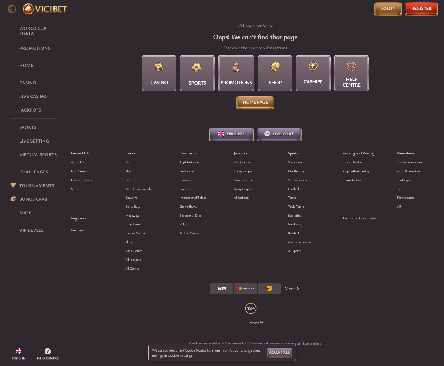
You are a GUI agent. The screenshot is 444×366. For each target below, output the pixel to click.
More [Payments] (292, 288)
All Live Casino (189, 233)
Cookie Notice (351, 179)
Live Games (133, 224)
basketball (295, 215)
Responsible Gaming (355, 171)
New (128, 171)
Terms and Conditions (359, 218)
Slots (128, 241)
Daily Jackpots (243, 188)
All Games (132, 268)
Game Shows (188, 206)
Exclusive (131, 197)
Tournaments (405, 197)
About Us (77, 162)
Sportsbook (295, 162)
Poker (183, 224)
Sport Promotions (408, 171)
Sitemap (76, 188)
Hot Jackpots (242, 162)
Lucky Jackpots (244, 171)
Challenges (403, 179)
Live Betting (296, 171)
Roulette (185, 179)
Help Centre (79, 171)
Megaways (132, 215)
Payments (78, 218)
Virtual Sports (297, 179)
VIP (399, 206)
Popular (130, 179)
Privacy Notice (351, 162)
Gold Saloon (187, 171)
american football (300, 241)
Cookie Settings (180, 355)
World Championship (139, 188)
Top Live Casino (190, 162)
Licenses (255, 322)
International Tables (193, 197)
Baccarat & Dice (190, 215)
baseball (293, 233)
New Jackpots (243, 179)
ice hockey (295, 224)
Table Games (134, 250)
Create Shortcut (81, 179)
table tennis (296, 206)
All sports (294, 250)
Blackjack (186, 188)
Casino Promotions (409, 162)
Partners (77, 230)
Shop (400, 188)
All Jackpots (133, 259)
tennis (292, 197)
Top (127, 162)
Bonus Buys (132, 206)
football (293, 188)
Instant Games (135, 233)
